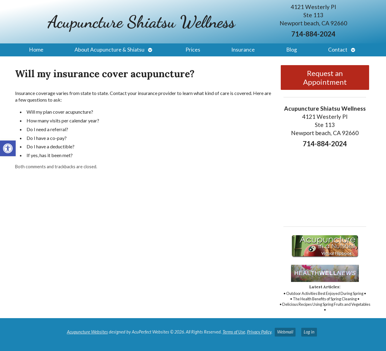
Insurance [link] (243, 49)
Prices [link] (192, 49)
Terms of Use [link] (234, 331)
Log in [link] (309, 331)
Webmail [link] (285, 331)
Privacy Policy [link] (259, 331)
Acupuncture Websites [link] (87, 331)
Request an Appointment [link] (325, 77)
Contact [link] (337, 49)
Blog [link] (291, 49)
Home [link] (36, 49)
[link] (8, 148)
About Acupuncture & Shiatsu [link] (109, 49)
